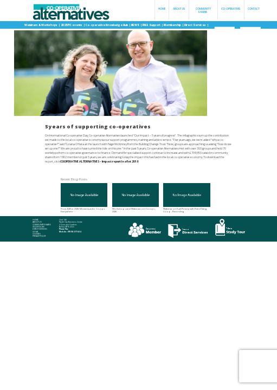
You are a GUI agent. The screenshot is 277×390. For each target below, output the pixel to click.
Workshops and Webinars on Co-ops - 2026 (135, 198)
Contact (254, 8)
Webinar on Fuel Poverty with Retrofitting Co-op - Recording (186, 198)
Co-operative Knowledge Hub (107, 25)
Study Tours (38, 227)
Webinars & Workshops (41, 25)
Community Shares (203, 10)
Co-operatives (231, 8)
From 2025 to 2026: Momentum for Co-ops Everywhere (84, 198)
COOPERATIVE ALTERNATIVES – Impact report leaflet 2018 (99, 161)
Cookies (37, 234)
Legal (35, 232)
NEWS (135, 25)
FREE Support (152, 25)
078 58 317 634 (74, 231)
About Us (179, 8)
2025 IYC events (71, 25)
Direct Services (195, 25)
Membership (172, 25)
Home (161, 8)
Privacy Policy (39, 236)
